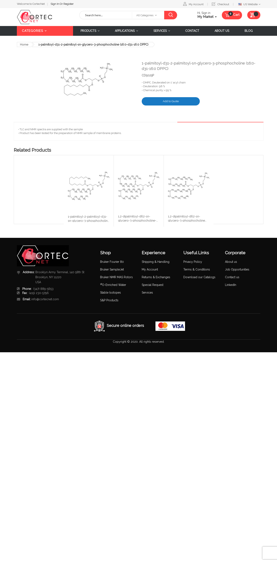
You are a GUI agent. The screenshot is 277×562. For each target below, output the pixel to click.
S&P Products (109, 300)
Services (147, 292)
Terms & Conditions (196, 269)
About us (231, 261)
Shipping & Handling (155, 261)
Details (253, 119)
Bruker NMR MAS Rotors (116, 277)
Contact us (232, 277)
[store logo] (45, 17)
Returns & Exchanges (156, 277)
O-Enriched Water (113, 285)
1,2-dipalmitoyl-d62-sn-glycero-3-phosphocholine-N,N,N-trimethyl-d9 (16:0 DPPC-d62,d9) (137, 218)
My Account (196, 4)
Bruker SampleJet (112, 269)
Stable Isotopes (110, 292)
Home (24, 44)
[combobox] (106, 15)
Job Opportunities (237, 269)
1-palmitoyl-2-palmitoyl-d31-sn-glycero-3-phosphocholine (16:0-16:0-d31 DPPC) (88, 218)
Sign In (55, 3)
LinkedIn (230, 285)
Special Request (152, 285)
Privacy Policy (192, 261)
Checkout (223, 4)
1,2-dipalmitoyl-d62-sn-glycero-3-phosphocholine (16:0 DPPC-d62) (186, 218)
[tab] (252, 119)
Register (68, 3)
